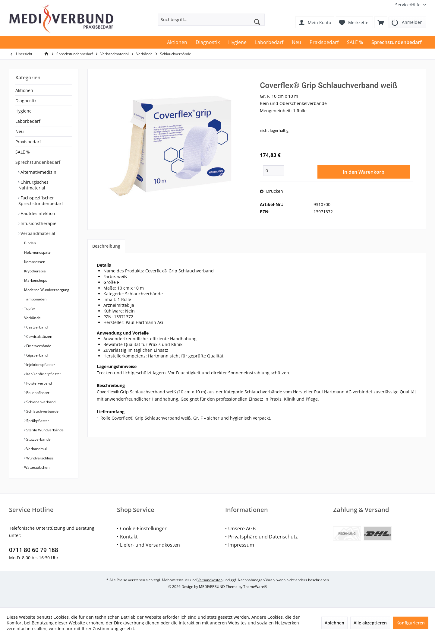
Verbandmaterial (37, 233)
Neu (19, 131)
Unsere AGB (242, 528)
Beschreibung (106, 246)
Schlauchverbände (41, 411)
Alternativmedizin (37, 172)
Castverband (36, 327)
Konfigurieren (410, 623)
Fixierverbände (38, 345)
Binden (29, 243)
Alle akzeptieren (370, 623)
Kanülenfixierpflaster (43, 373)
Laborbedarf (27, 121)
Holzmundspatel (37, 252)
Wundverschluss (39, 458)
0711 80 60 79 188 (33, 550)
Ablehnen (334, 623)
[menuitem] (408, 4)
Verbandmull (36, 448)
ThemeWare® (255, 586)
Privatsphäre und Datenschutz (263, 536)
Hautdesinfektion (37, 213)
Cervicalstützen (38, 336)
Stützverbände (38, 439)
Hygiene (23, 111)
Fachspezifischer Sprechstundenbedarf (40, 200)
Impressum (241, 544)
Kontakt (129, 536)
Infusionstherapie (37, 223)
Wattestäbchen (36, 467)
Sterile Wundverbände (44, 430)
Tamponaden (34, 299)
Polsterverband (38, 383)
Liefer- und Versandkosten (150, 544)
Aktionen (24, 90)
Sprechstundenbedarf (37, 162)
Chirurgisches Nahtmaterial (33, 185)
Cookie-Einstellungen (144, 528)
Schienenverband (40, 402)
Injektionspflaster (40, 364)
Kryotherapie (34, 271)
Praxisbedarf (28, 141)
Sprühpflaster (37, 420)
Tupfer (29, 308)
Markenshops (35, 280)
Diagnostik (25, 100)
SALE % (22, 152)
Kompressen (34, 261)
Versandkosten (209, 579)
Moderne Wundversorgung (46, 289)
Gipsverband (36, 355)
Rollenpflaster (37, 392)
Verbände (32, 317)
